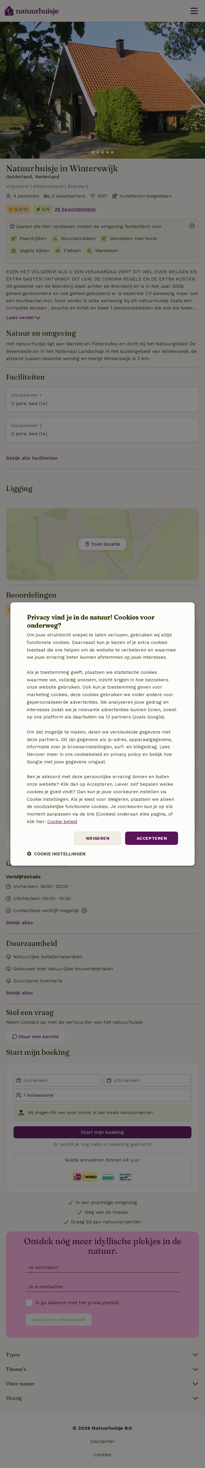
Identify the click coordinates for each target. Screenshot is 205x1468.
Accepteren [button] (152, 838)
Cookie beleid (62, 821)
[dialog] (102, 734)
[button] (56, 854)
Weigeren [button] (97, 838)
